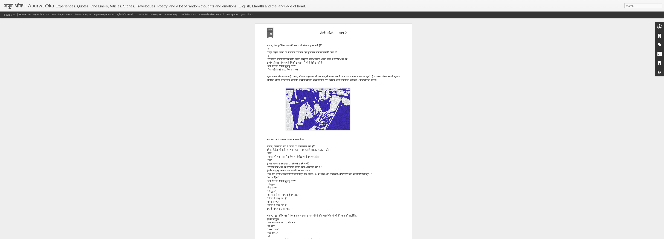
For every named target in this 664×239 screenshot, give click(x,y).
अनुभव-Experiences (104, 14)
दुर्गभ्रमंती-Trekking (126, 14)
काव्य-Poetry (170, 14)
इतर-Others (247, 14)
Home (22, 14)
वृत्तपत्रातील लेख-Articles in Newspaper (219, 14)
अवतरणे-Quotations (62, 14)
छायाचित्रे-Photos (188, 14)
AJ (348, 171)
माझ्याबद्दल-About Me (39, 14)
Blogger (343, 237)
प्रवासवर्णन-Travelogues (150, 14)
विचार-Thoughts (83, 14)
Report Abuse (353, 237)
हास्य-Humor (338, 176)
